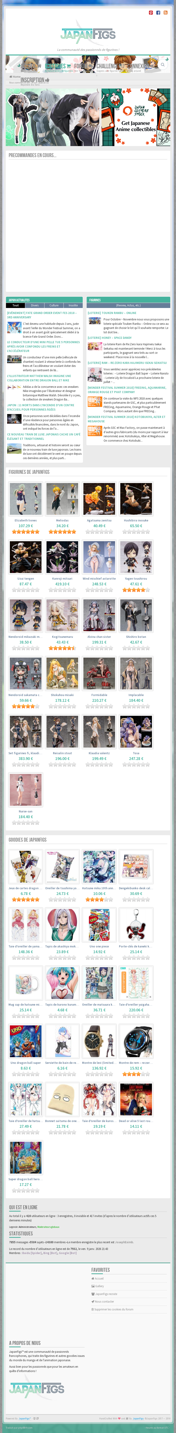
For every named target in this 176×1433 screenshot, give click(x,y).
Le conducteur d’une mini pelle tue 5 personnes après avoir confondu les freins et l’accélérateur (43, 346)
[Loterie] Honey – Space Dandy (110, 338)
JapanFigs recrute (104, 1294)
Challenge (110, 66)
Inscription (35, 80)
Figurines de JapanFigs (29, 472)
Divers (34, 305)
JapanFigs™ (25, 1418)
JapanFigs (138, 1418)
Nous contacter (102, 1302)
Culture (54, 305)
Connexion (140, 66)
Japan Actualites (19, 300)
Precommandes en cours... (32, 155)
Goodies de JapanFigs (28, 840)
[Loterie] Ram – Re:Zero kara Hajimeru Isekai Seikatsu (127, 363)
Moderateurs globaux (48, 1227)
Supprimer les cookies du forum (112, 1309)
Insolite (73, 305)
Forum (83, 66)
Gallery (97, 1286)
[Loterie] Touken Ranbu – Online (112, 313)
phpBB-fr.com (25, 1427)
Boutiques (58, 66)
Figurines (95, 300)
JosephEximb (124, 1242)
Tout (15, 305)
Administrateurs (27, 1227)
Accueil (31, 66)
